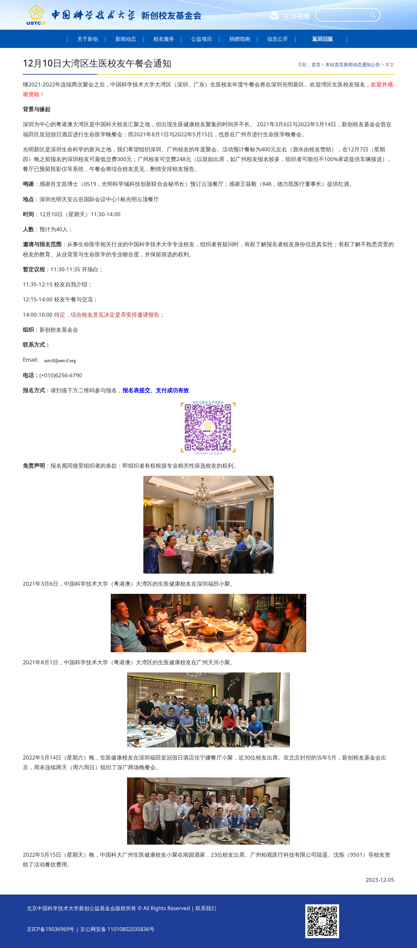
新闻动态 (353, 64)
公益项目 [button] (202, 38)
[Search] (343, 14)
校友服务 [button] (164, 38)
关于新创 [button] (88, 38)
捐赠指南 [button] (240, 38)
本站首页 (334, 64)
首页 (316, 64)
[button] (322, 38)
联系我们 (205, 908)
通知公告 (371, 64)
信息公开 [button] (278, 38)
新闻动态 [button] (126, 38)
